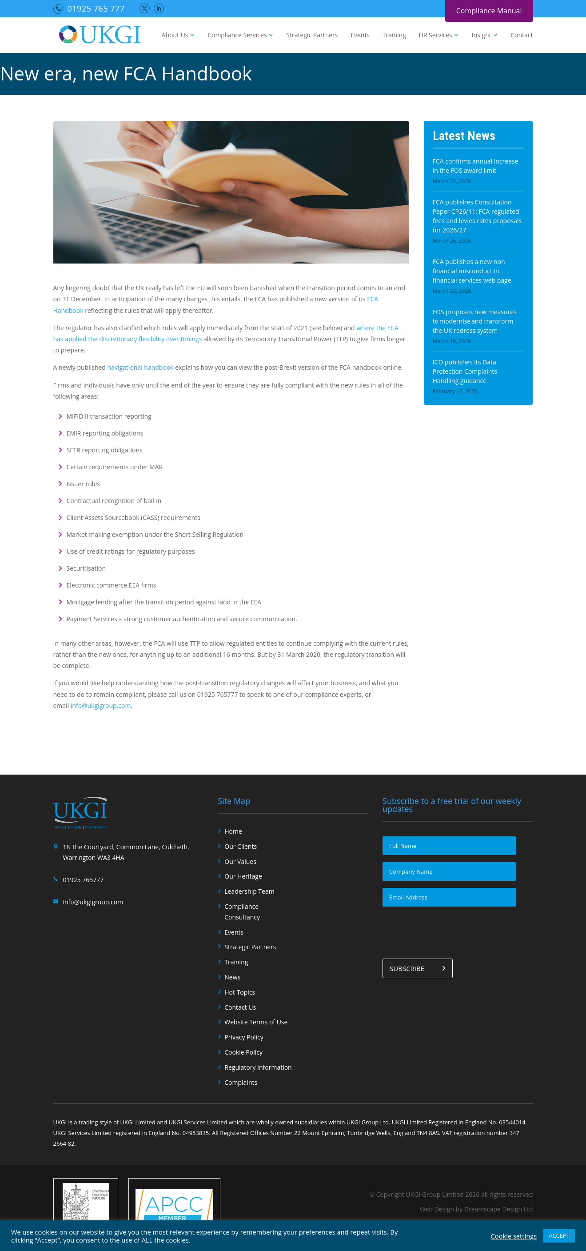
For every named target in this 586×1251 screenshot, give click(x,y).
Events (360, 35)
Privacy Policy (243, 1037)
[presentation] (450, 931)
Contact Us (240, 1007)
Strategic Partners (312, 35)
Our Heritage (243, 876)
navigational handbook (141, 367)
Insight (481, 35)
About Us (175, 35)
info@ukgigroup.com (101, 705)
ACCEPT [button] (559, 1235)
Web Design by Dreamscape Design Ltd (476, 1209)
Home (233, 831)
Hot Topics (239, 992)
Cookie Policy (243, 1052)
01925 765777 (83, 879)
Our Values (240, 861)
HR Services (435, 35)
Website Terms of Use (255, 1022)
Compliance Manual (489, 11)
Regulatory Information (257, 1067)
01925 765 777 (96, 8)
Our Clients (240, 846)
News (232, 977)
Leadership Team (249, 891)
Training (394, 35)
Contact (521, 35)
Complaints (240, 1082)
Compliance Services (237, 35)
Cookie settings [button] (514, 1236)
